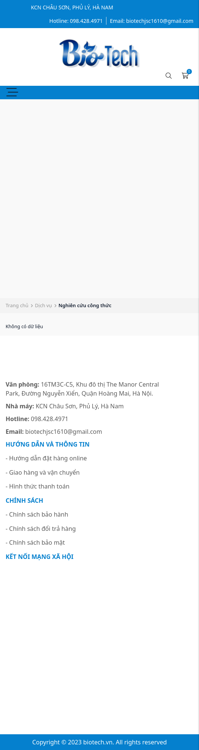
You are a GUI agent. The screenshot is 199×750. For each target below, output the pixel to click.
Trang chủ (17, 305)
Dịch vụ (43, 305)
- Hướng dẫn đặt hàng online (46, 458)
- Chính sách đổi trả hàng (41, 528)
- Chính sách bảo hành (37, 514)
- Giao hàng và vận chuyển (43, 472)
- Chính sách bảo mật (35, 542)
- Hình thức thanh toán (37, 486)
